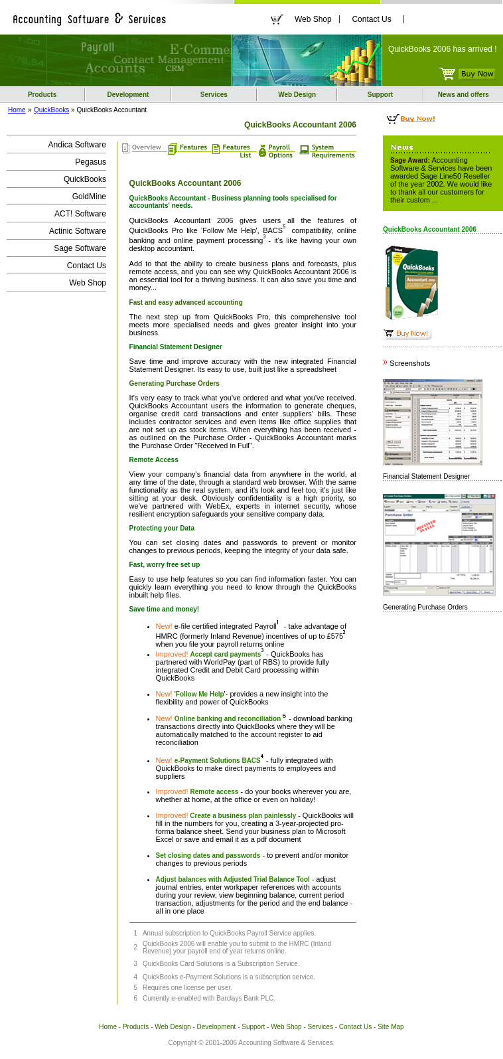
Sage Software (80, 248)
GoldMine (89, 196)
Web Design (297, 94)
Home (17, 110)
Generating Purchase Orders (425, 607)
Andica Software (77, 144)
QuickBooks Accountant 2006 (300, 272)
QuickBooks (51, 110)
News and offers (463, 94)
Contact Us (371, 19)
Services (214, 94)
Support (380, 94)
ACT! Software (80, 213)
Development (128, 94)
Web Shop (313, 19)
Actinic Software (77, 231)
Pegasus (90, 162)
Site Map (390, 1026)
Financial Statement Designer (426, 476)
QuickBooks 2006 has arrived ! (442, 49)
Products (42, 94)
